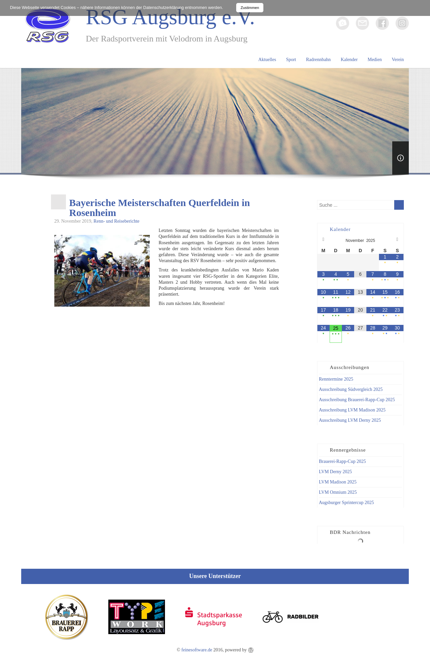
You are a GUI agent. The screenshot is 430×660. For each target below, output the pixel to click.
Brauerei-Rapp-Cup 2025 (342, 461)
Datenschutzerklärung (163, 7)
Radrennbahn (318, 59)
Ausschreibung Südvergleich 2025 (351, 389)
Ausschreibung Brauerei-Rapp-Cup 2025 (357, 399)
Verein (398, 59)
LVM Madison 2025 (338, 481)
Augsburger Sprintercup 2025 (346, 502)
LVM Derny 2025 (335, 471)
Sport (291, 59)
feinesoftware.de (197, 649)
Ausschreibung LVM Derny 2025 (350, 420)
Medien (375, 59)
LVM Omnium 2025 (338, 492)
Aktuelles (267, 59)
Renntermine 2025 (336, 379)
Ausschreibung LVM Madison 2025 (352, 409)
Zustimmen (250, 8)
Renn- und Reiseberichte (116, 221)
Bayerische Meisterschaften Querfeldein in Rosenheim (159, 208)
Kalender (349, 59)
